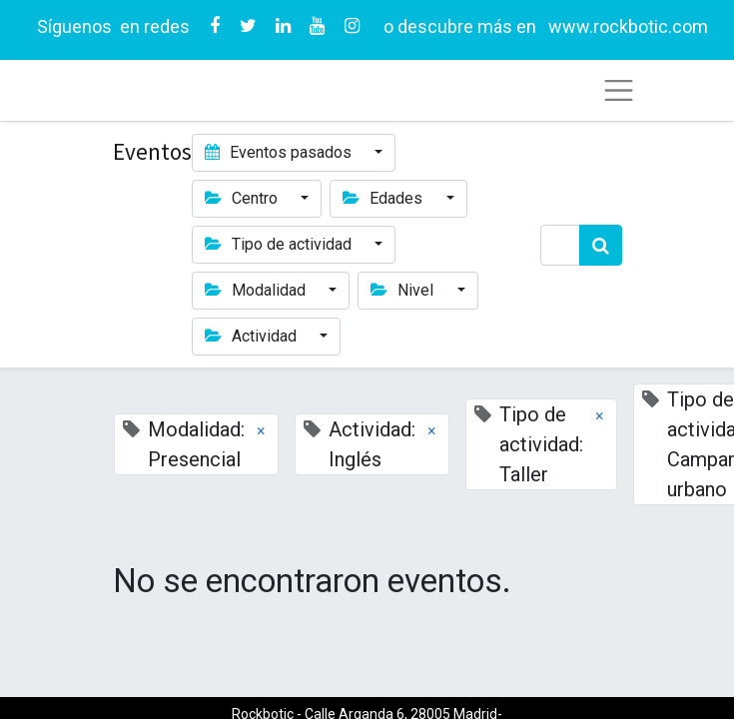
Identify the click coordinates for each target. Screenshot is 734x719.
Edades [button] (384, 198)
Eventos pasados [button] (280, 152)
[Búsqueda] (600, 245)
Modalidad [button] (257, 290)
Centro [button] (243, 198)
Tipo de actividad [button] (280, 244)
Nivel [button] (403, 290)
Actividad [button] (253, 336)
